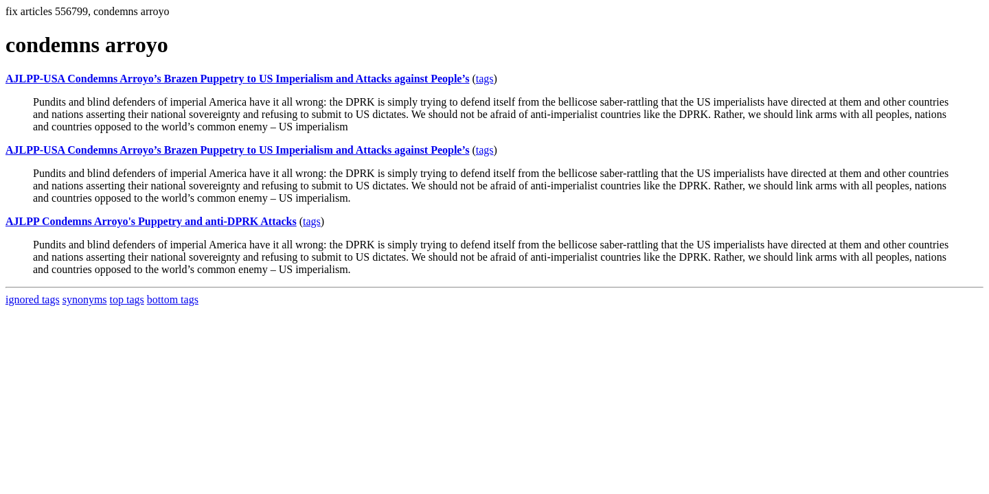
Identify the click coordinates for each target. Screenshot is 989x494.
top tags (127, 299)
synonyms (84, 299)
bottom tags (172, 299)
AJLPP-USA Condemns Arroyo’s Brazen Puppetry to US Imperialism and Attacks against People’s (237, 78)
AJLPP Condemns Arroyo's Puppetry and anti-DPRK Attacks (151, 221)
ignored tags (32, 299)
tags (485, 78)
